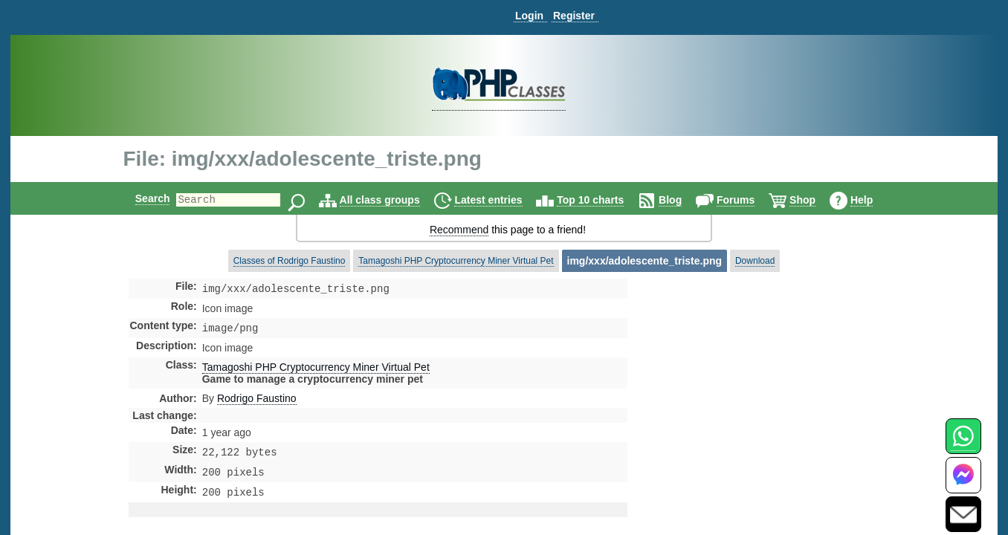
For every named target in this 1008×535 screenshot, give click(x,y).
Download (755, 261)
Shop (815, 200)
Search (140, 198)
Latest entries (500, 200)
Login (529, 16)
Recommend (459, 230)
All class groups (392, 200)
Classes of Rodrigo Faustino (289, 261)
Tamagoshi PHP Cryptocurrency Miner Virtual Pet (455, 261)
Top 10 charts (602, 200)
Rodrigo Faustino (257, 401)
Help (874, 200)
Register (574, 16)
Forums (748, 200)
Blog (682, 200)
